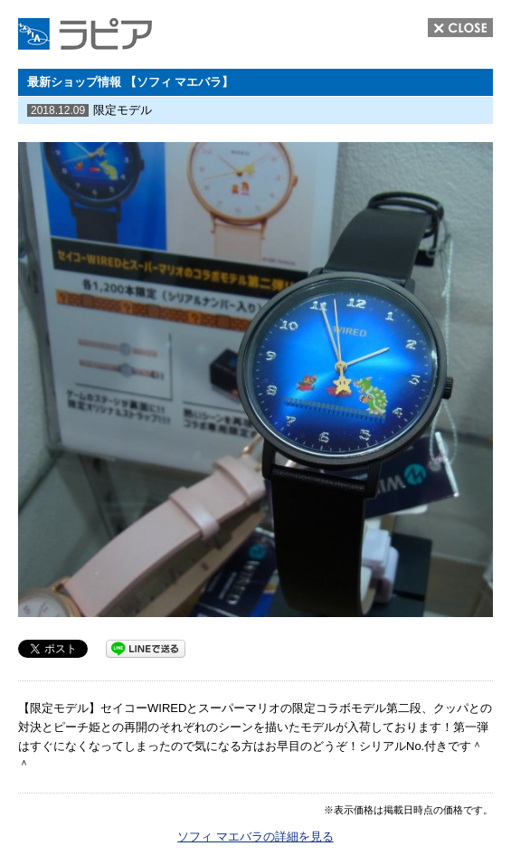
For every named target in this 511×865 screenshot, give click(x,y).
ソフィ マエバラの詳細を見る (255, 836)
